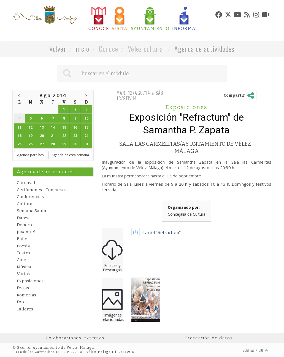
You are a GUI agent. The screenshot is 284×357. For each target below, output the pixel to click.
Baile (22, 238)
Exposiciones (30, 280)
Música (24, 266)
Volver (57, 49)
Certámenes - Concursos (42, 189)
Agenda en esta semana (70, 155)
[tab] (98, 19)
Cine (21, 259)
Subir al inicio (255, 350)
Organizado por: (184, 207)
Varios (23, 273)
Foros (22, 301)
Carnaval (26, 182)
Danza (23, 217)
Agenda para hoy (30, 155)
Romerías (26, 295)
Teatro (23, 252)
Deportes (26, 224)
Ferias (23, 287)
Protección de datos (209, 337)
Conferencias (30, 196)
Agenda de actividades (204, 49)
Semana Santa (31, 210)
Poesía (23, 246)
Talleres (25, 309)
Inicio (82, 49)
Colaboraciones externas (75, 337)
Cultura (25, 203)
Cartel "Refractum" (161, 232)
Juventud (26, 231)
